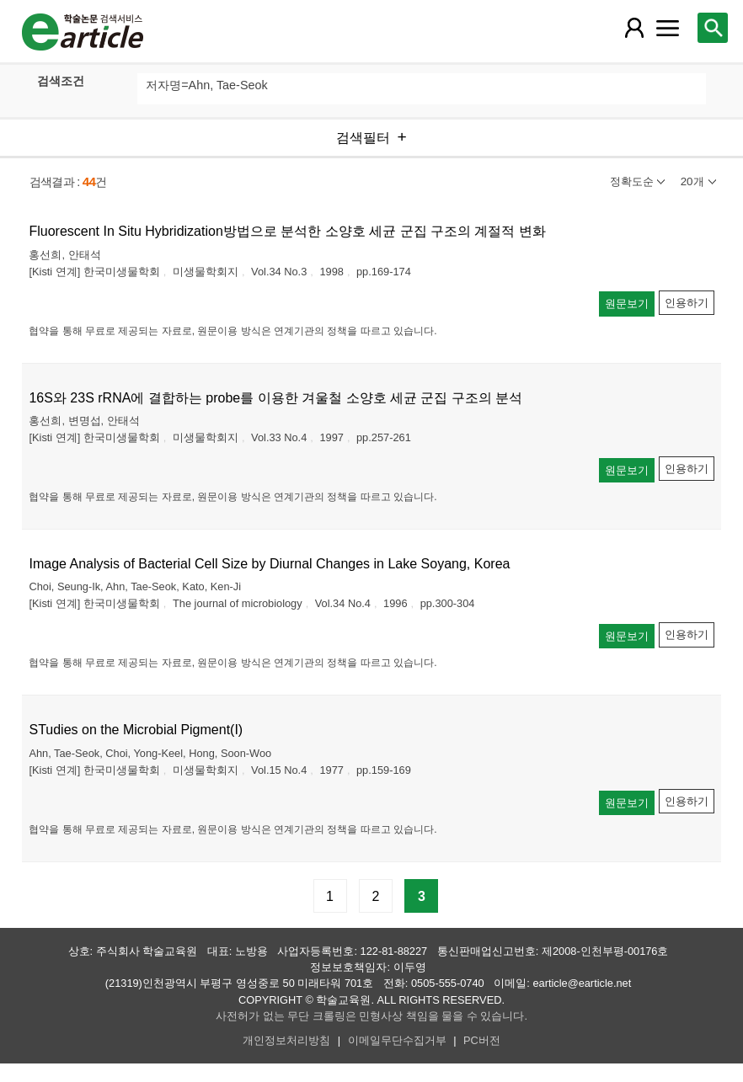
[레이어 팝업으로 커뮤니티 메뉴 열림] (668, 28)
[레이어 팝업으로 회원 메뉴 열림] (633, 28)
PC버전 (481, 1040)
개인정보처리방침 (286, 1040)
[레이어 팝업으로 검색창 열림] (713, 28)
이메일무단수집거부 (397, 1040)
